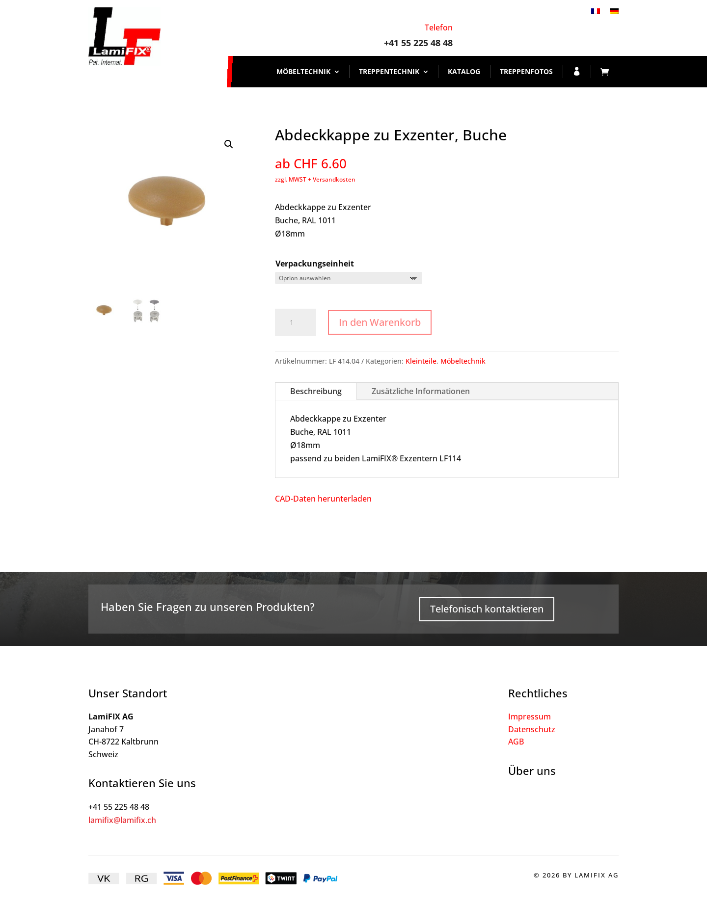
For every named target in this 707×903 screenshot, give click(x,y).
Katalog (464, 71)
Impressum (529, 716)
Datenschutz (531, 729)
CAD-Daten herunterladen (323, 498)
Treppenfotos (526, 71)
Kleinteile (421, 361)
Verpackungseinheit (314, 263)
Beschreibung (316, 391)
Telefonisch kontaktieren (487, 608)
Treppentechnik (389, 71)
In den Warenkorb (380, 322)
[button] (229, 144)
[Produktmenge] (295, 322)
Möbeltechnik (303, 71)
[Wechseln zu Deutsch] (614, 10)
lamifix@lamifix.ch (122, 820)
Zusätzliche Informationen (421, 391)
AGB (516, 741)
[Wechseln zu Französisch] (595, 10)
